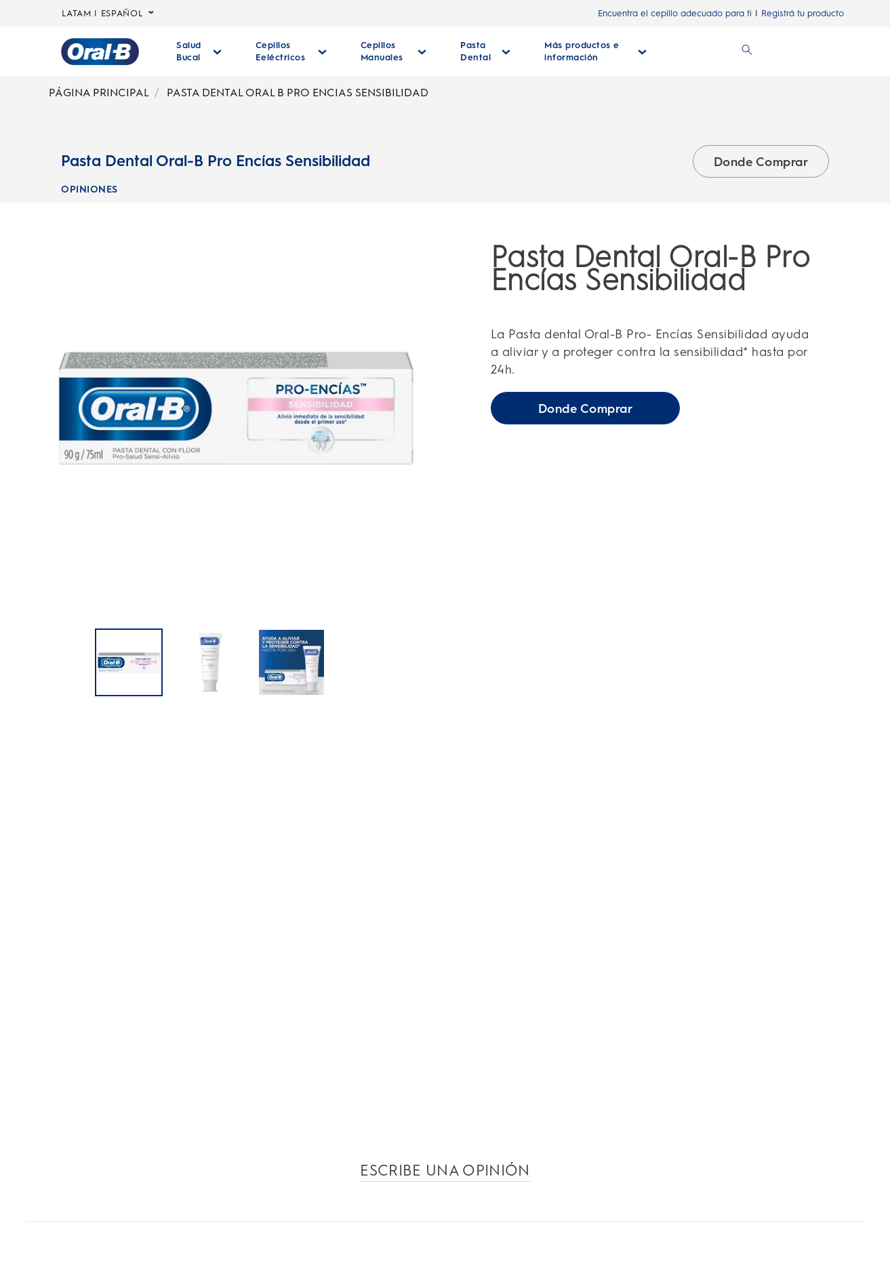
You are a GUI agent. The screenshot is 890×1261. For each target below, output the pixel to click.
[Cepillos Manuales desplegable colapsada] (393, 51)
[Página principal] (100, 51)
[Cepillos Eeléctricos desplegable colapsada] (291, 51)
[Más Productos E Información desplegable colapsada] (595, 51)
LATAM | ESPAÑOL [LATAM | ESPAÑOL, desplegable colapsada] (108, 13)
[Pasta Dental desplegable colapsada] (485, 51)
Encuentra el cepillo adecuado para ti (675, 13)
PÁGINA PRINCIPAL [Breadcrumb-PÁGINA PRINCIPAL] (99, 92)
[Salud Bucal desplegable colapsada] (199, 51)
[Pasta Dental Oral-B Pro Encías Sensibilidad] (129, 663)
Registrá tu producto (802, 13)
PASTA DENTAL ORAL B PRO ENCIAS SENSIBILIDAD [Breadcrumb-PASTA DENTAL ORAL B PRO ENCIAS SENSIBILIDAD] (297, 92)
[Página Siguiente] (422, 663)
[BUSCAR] (747, 51)
